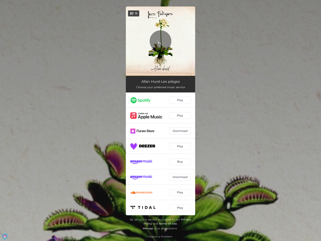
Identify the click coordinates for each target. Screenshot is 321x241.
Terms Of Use (168, 223)
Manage (148, 228)
